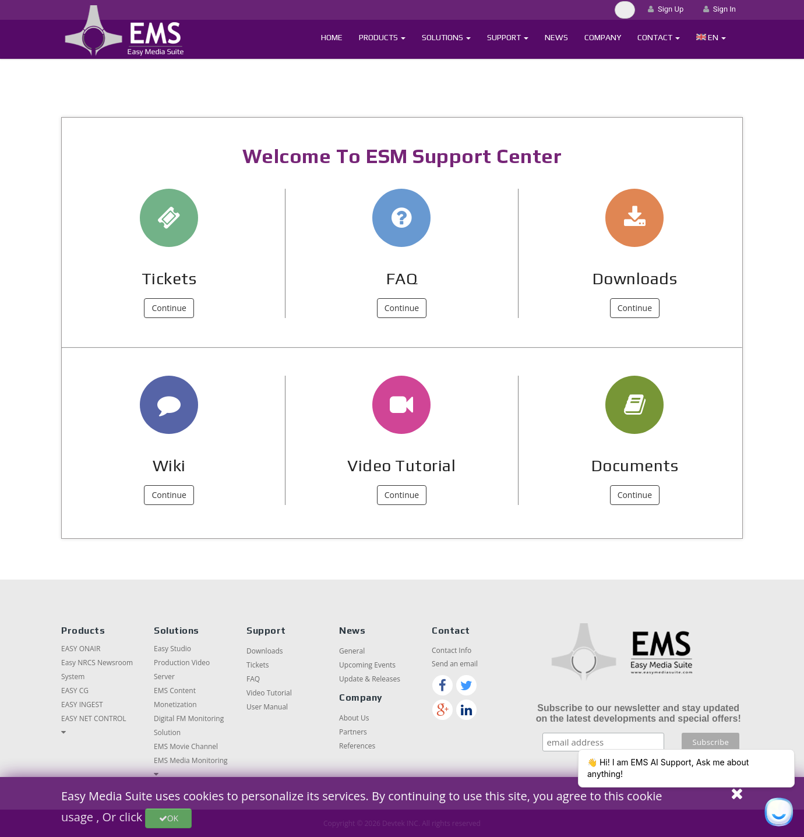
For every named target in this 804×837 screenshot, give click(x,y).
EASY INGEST (82, 704)
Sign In (719, 9)
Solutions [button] (446, 37)
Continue (168, 307)
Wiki (169, 465)
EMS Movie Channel (186, 746)
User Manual (267, 707)
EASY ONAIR (80, 649)
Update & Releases (369, 679)
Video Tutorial (401, 465)
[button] (711, 37)
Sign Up (665, 9)
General (352, 651)
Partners (353, 732)
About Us (354, 718)
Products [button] (382, 37)
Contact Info (451, 650)
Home (332, 37)
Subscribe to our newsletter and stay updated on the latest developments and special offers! (638, 713)
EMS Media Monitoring (191, 760)
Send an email (455, 664)
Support (507, 37)
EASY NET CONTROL (93, 718)
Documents (635, 465)
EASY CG (75, 690)
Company (602, 37)
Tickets (169, 278)
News (556, 37)
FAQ (402, 278)
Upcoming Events (367, 665)
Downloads (635, 278)
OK (168, 818)
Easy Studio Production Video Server (182, 662)
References (357, 746)
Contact (658, 37)
